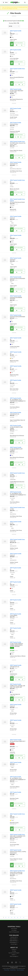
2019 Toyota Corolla (15, 398)
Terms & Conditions (20, 970)
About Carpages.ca (14, 956)
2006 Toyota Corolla (15, 89)
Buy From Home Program (14, 952)
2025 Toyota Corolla (15, 447)
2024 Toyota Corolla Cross (17, 814)
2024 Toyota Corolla (15, 235)
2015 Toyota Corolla (15, 108)
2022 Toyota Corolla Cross (17, 68)
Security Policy (13, 970)
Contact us (14, 949)
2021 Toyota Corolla (15, 122)
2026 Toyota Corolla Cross (17, 180)
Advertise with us (14, 937)
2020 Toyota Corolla (15, 890)
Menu (5, 2)
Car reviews (14, 930)
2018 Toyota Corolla (15, 492)
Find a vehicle (14, 928)
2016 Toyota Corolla (15, 50)
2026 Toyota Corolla (15, 31)
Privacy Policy (6, 970)
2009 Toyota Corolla (15, 352)
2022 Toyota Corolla (15, 739)
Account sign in (14, 944)
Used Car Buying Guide (14, 931)
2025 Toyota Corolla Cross (17, 473)
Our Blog (14, 951)
